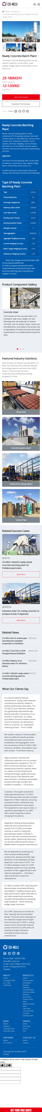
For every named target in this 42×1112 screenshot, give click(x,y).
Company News (9, 1029)
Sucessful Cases (9, 1031)
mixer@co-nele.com (11, 961)
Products (15, 11)
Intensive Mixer (28, 980)
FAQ (24, 1031)
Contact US (29, 1037)
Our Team (7, 983)
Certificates (7, 985)
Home (7, 11)
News (6, 1021)
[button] (3, 47)
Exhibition (6, 1026)
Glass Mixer (27, 997)
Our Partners (7, 1043)
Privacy (6, 1054)
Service (26, 1021)
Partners (8, 1037)
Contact (25, 1043)
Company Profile (9, 980)
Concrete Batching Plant (13, 14)
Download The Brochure (21, 104)
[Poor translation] (8, 1065)
